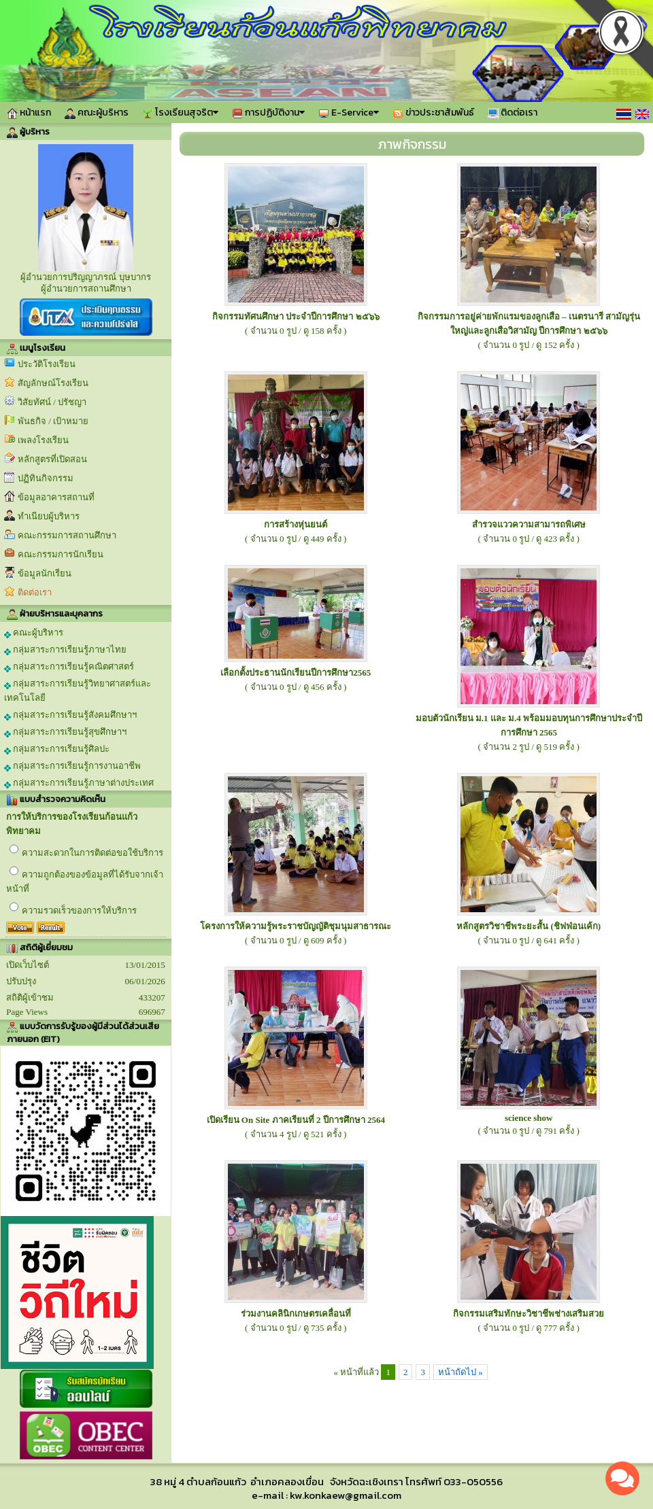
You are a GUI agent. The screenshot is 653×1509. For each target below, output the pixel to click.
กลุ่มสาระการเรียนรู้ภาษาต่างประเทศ (79, 783)
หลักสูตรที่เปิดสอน (52, 459)
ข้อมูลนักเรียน (44, 573)
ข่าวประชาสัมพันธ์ (433, 112)
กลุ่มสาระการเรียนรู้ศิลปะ (57, 749)
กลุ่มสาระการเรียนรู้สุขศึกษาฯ (65, 732)
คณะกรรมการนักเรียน (60, 554)
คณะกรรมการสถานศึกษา (67, 535)
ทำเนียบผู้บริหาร (49, 516)
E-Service (348, 112)
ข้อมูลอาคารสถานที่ (56, 497)
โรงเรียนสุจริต (180, 112)
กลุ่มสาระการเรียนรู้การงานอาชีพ (72, 766)
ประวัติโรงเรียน (47, 364)
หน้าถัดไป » (460, 1372)
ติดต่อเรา (512, 112)
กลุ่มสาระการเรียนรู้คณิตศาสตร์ (69, 666)
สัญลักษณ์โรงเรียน (53, 383)
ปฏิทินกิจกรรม (45, 478)
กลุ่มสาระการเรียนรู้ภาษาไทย (65, 649)
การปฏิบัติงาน (268, 112)
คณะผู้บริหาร (97, 112)
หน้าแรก (29, 112)
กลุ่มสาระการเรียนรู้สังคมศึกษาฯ (70, 715)
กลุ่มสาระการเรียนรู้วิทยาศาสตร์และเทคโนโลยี (77, 690)
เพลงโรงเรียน (43, 440)
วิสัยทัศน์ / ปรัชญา (52, 402)
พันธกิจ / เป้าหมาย (53, 421)
